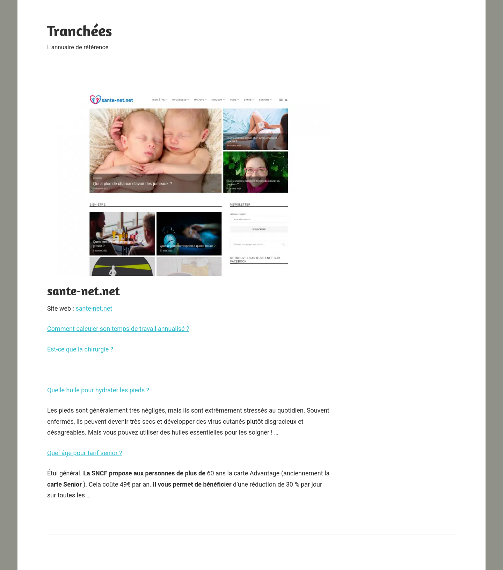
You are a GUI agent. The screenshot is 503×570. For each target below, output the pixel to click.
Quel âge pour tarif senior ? (84, 453)
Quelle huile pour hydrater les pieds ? (98, 390)
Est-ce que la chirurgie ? (80, 349)
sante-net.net (93, 308)
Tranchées (79, 30)
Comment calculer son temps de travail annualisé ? (118, 328)
